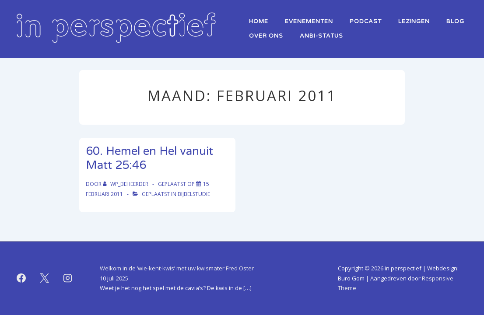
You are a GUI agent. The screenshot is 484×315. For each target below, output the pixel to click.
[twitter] (44, 278)
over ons (266, 35)
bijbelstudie (194, 194)
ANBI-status (321, 35)
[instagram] (68, 278)
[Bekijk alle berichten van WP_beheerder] (126, 184)
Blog (455, 21)
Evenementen (309, 21)
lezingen (414, 21)
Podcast (366, 21)
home (258, 21)
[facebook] (21, 278)
